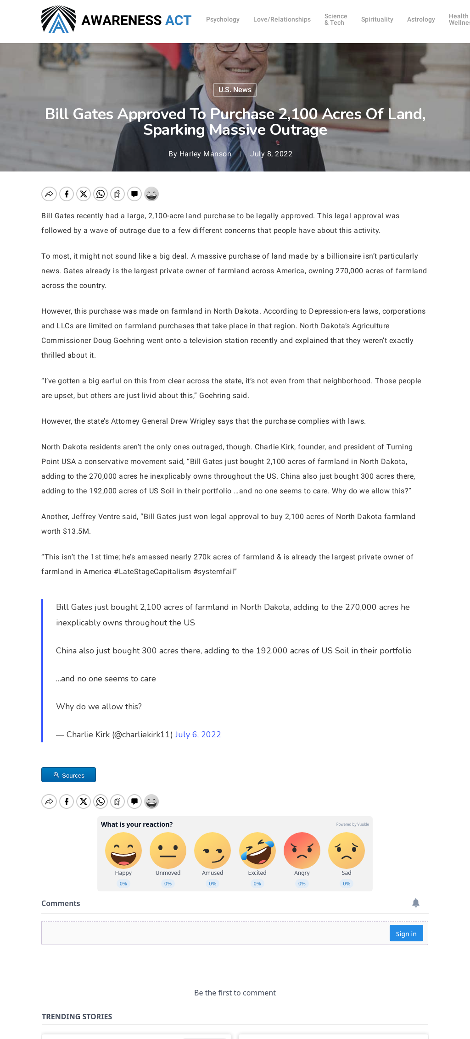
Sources (73, 775)
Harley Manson (205, 153)
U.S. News (235, 89)
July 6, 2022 (198, 734)
